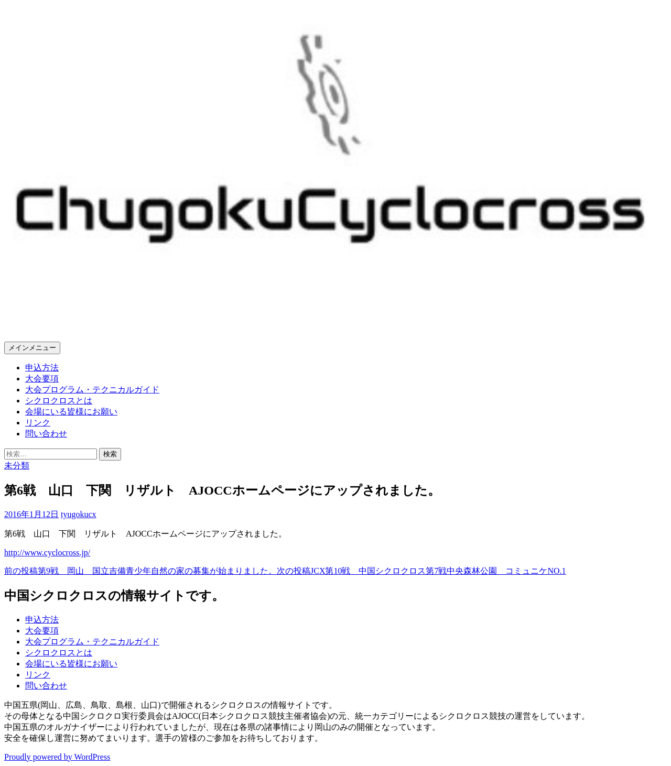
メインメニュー (32, 348)
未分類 (16, 465)
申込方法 (42, 367)
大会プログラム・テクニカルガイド (92, 389)
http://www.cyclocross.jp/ (47, 552)
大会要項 (42, 378)
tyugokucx (78, 514)
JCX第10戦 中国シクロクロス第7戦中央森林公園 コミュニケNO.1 (421, 570)
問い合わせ (46, 433)
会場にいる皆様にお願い (71, 411)
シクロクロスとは (58, 400)
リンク (37, 422)
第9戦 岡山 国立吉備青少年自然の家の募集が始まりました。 (140, 570)
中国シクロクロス (73, 318)
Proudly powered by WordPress (57, 756)
